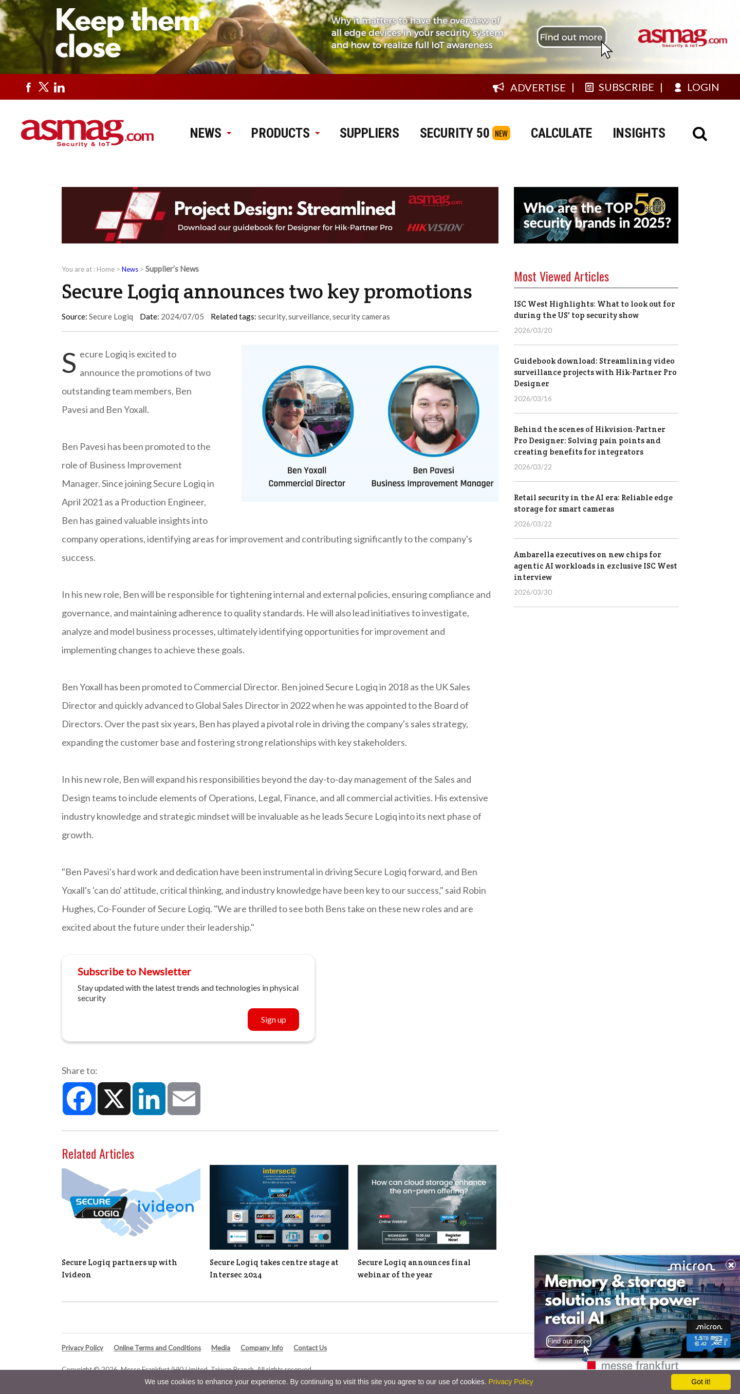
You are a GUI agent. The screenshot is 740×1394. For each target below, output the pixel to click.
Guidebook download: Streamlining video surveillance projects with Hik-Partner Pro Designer (595, 372)
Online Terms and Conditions (157, 1348)
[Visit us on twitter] (43, 86)
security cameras (361, 316)
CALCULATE (561, 133)
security (271, 316)
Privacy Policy (82, 1348)
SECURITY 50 (455, 133)
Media (220, 1348)
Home (106, 269)
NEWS (210, 133)
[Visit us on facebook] (28, 87)
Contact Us (310, 1348)
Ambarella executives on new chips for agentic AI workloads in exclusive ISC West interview (595, 566)
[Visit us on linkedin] (59, 87)
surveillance (308, 316)
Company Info (261, 1348)
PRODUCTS (285, 133)
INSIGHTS (639, 133)
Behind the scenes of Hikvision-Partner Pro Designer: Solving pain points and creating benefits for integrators (589, 440)
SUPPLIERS (369, 133)
